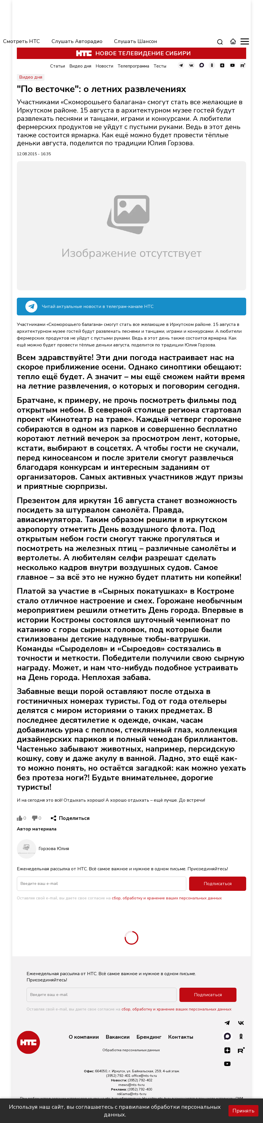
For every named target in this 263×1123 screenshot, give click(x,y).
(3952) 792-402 (140, 1080)
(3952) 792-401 (118, 1075)
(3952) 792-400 (140, 1089)
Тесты (159, 66)
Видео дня (80, 66)
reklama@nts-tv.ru (131, 1094)
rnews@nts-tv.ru (131, 1085)
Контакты (180, 1037)
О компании (84, 1037)
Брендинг (149, 1037)
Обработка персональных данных (131, 1050)
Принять (243, 1110)
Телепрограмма (133, 66)
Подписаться (218, 884)
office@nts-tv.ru (144, 1075)
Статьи (57, 66)
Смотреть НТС (21, 41)
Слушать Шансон (135, 41)
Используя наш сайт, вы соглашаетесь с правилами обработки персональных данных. (115, 1110)
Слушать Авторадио (77, 41)
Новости (104, 66)
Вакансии (118, 1037)
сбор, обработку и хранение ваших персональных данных (167, 898)
